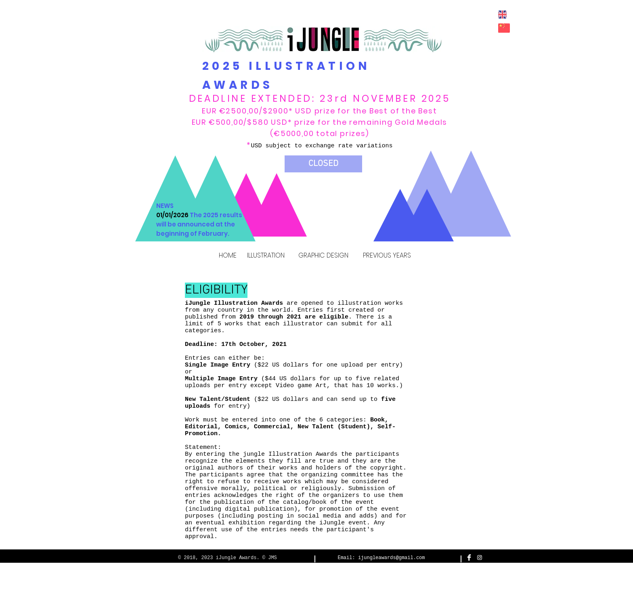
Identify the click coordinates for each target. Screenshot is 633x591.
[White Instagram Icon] (479, 557)
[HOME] (227, 256)
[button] (323, 163)
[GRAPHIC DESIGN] (323, 256)
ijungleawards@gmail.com (391, 558)
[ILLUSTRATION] (265, 256)
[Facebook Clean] (469, 557)
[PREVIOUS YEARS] (386, 256)
